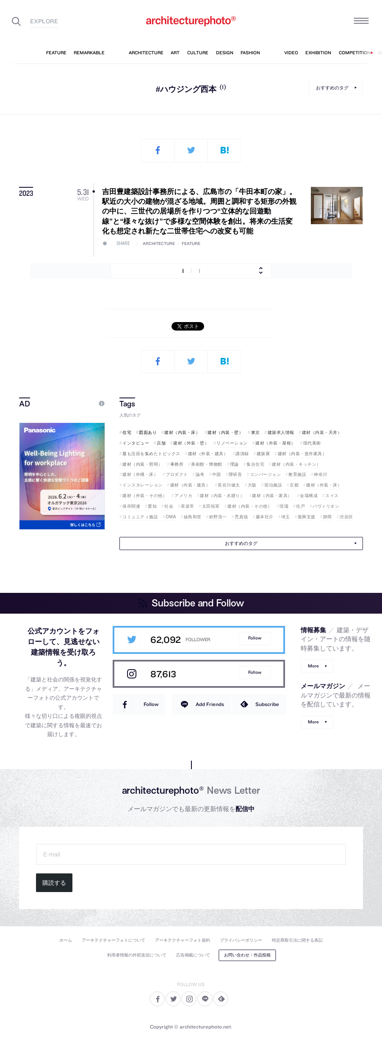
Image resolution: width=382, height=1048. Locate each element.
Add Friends (210, 704)
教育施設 (297, 474)
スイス (332, 495)
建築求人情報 (281, 432)
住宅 (126, 432)
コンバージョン (265, 474)
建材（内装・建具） (190, 485)
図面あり (148, 432)
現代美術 (312, 443)
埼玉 (285, 516)
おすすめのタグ (332, 87)
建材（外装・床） (324, 485)
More (313, 666)
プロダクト (177, 474)
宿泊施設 (273, 485)
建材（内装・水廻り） (222, 495)
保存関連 (131, 506)
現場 (284, 506)
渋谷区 (346, 516)
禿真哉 (241, 516)
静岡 (327, 516)
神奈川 (320, 474)
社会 (168, 506)
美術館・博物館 (206, 464)
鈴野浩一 (218, 516)
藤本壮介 (265, 516)
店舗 (161, 443)
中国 (216, 474)
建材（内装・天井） (322, 432)
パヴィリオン (326, 506)
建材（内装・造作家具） (302, 453)
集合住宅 (255, 464)
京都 (294, 485)
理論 (234, 464)
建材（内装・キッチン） (296, 464)
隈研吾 (235, 474)
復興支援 (307, 516)
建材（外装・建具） (208, 453)
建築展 (263, 453)
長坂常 (187, 506)
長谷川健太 (229, 485)
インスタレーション (142, 485)
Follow (254, 638)
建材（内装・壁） (225, 432)
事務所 (177, 464)
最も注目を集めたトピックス (151, 453)
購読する (54, 882)
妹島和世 (193, 516)
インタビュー (135, 443)
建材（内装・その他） (249, 506)
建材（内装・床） (182, 432)
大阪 (252, 485)
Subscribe (267, 704)
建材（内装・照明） (142, 464)
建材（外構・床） (140, 474)
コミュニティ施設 (140, 516)
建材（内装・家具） (272, 495)
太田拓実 (211, 506)
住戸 (300, 506)
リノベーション (232, 443)
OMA (171, 516)
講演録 (242, 453)
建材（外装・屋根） (275, 443)
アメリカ (183, 495)
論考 (200, 474)
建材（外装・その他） (144, 495)
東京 (255, 432)
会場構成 (309, 495)
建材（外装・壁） (191, 443)
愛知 (152, 506)
